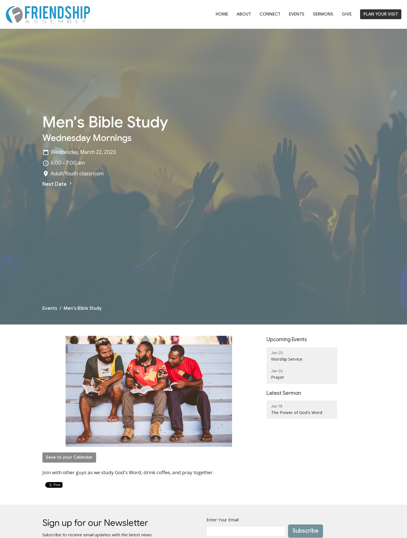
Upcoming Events (287, 339)
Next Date (57, 183)
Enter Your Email (222, 519)
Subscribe (306, 530)
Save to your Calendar (69, 457)
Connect (269, 14)
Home (222, 14)
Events (296, 14)
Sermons (323, 14)
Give (347, 14)
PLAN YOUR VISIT (380, 14)
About (244, 14)
